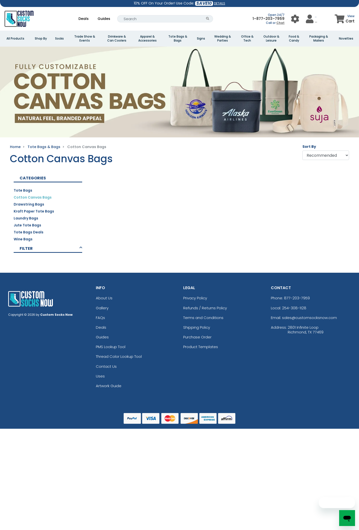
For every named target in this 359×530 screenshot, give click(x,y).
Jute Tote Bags (27, 225)
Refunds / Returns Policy (205, 308)
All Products (15, 39)
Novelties (346, 39)
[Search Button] (207, 18)
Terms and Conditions (203, 317)
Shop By (41, 39)
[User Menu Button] (295, 18)
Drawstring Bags (29, 204)
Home (15, 146)
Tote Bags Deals (28, 232)
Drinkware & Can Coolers (116, 39)
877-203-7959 (297, 298)
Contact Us (106, 366)
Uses (100, 376)
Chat (280, 23)
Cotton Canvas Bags (33, 197)
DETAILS (219, 3)
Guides (104, 18)
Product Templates (200, 346)
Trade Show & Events (84, 39)
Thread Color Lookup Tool (119, 356)
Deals (83, 18)
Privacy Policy (195, 298)
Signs (201, 39)
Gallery (102, 308)
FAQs (100, 317)
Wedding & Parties (222, 39)
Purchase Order (197, 337)
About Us (104, 298)
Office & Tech (247, 39)
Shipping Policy (196, 327)
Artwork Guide (108, 385)
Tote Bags (23, 190)
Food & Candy (294, 39)
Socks (59, 39)
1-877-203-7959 (268, 18)
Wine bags (23, 239)
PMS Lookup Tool (110, 346)
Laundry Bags (26, 218)
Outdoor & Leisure (271, 39)
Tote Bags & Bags (177, 39)
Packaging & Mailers (318, 39)
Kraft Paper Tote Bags (34, 211)
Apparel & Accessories (147, 39)
